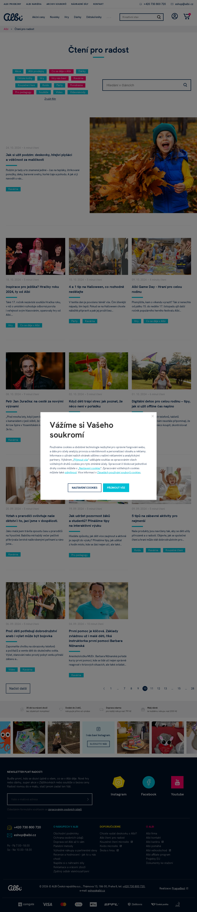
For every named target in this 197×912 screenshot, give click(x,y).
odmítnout (71, 472)
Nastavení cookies (89, 468)
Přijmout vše (81, 459)
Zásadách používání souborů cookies (118, 472)
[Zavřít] (152, 416)
